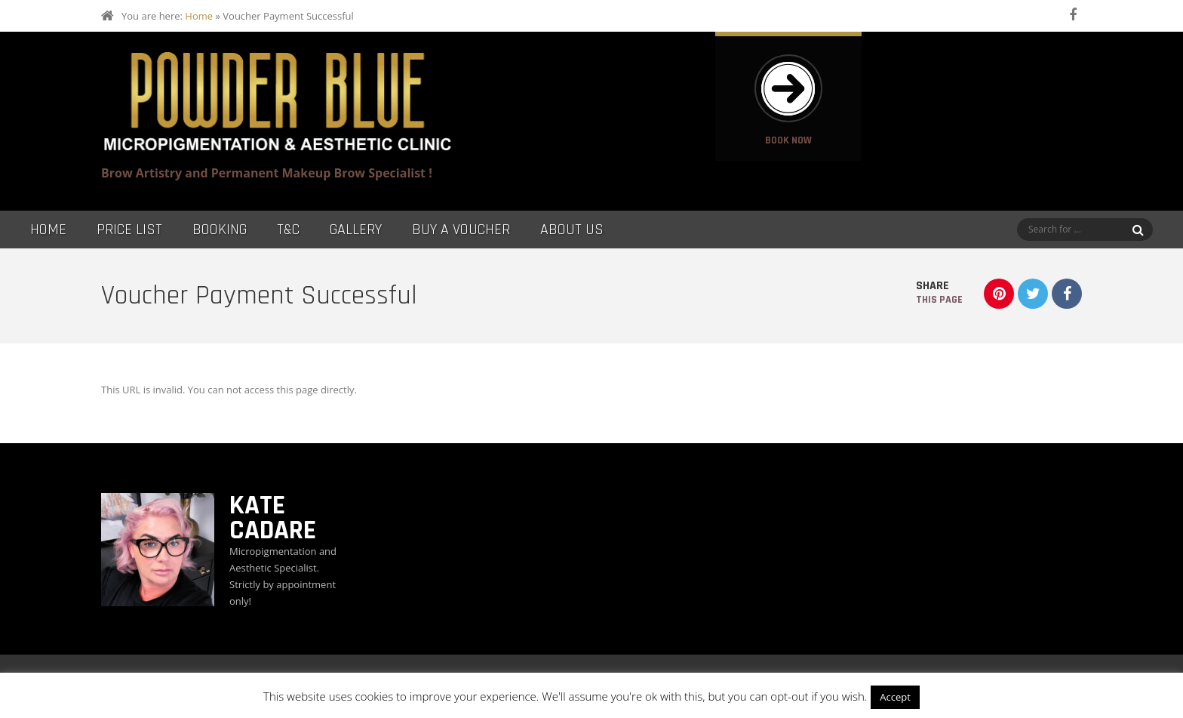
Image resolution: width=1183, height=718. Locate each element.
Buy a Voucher (461, 229)
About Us (572, 229)
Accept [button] (895, 697)
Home (199, 16)
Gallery (356, 229)
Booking (219, 229)
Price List (129, 229)
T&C (288, 229)
